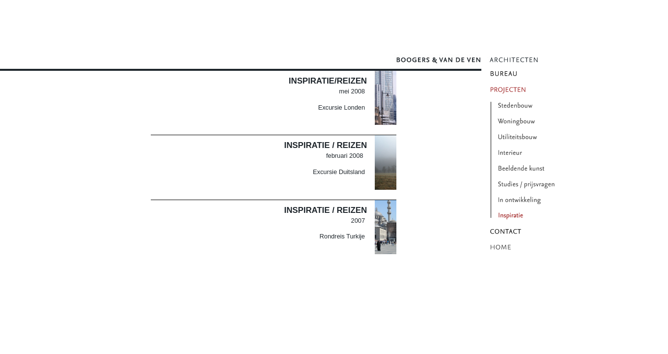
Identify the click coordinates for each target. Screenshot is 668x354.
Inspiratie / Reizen (325, 145)
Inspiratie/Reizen (328, 81)
